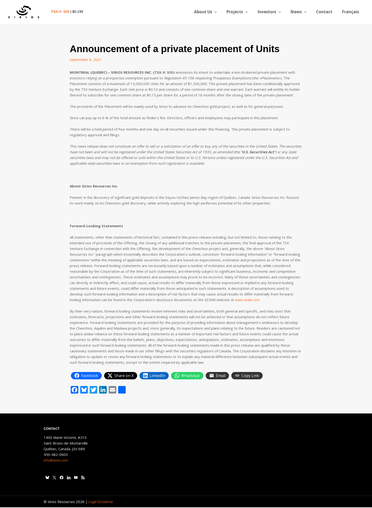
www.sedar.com (248, 299)
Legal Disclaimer (101, 502)
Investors (274, 12)
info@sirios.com (56, 460)
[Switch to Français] (351, 12)
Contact (326, 11)
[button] (222, 12)
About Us (213, 12)
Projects (243, 12)
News (302, 12)
